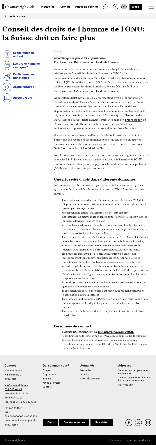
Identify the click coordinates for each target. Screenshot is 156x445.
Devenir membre (74, 422)
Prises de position (87, 6)
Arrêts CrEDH (22, 97)
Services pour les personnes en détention (133, 372)
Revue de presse (51, 382)
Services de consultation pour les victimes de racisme (134, 379)
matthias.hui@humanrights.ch (116, 331)
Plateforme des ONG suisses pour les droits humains (86, 91)
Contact (47, 386)
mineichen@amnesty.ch (123, 340)
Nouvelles (47, 6)
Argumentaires (23, 87)
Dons (135, 6)
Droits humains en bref (24, 54)
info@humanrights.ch (16, 385)
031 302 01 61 (13, 389)
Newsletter (102, 422)
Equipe (46, 370)
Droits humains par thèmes (24, 76)
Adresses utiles (126, 384)
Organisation (50, 374)
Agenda (65, 6)
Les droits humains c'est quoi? (26, 65)
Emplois (47, 378)
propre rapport (133, 119)
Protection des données (138, 440)
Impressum (116, 440)
